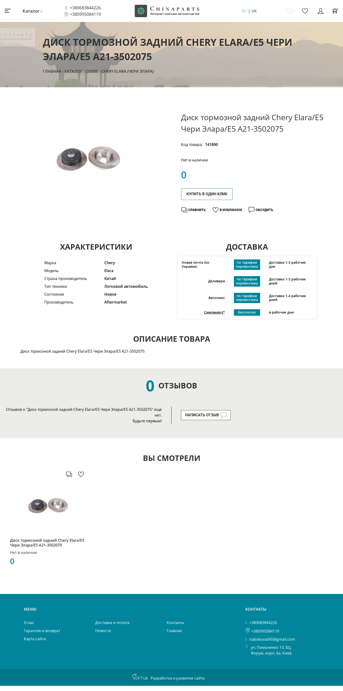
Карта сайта (35, 644)
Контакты (175, 627)
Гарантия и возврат (42, 636)
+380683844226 (85, 7)
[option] (88, 159)
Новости (103, 636)
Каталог (31, 11)
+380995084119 (85, 14)
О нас (29, 627)
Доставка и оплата (112, 627)
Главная (52, 71)
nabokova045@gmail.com (272, 644)
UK (254, 11)
